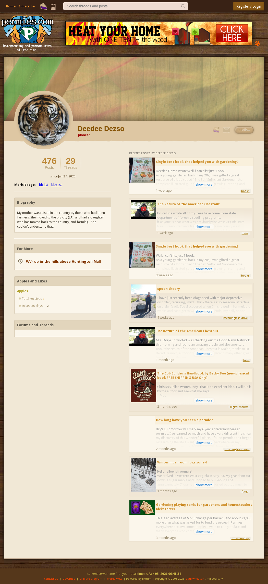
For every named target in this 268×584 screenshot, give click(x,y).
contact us (51, 578)
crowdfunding (241, 538)
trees (245, 233)
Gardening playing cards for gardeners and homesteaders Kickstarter (204, 507)
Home (11, 6)
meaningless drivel (235, 318)
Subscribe (27, 6)
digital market (239, 407)
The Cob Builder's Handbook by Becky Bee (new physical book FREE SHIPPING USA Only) (203, 375)
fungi (245, 491)
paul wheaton (195, 578)
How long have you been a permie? (184, 420)
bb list (43, 185)
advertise (69, 578)
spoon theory (168, 289)
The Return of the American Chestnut (188, 204)
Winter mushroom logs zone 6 (182, 462)
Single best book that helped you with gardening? (197, 162)
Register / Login (248, 6)
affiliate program (91, 578)
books (245, 191)
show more (204, 184)
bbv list (56, 185)
